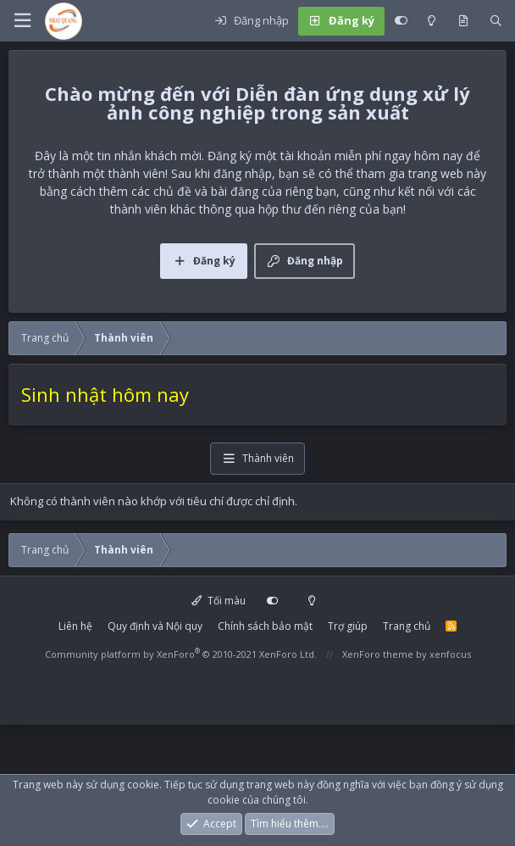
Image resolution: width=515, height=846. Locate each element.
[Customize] (401, 21)
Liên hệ (75, 626)
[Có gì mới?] (463, 21)
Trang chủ (406, 626)
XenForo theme (377, 654)
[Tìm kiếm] (496, 21)
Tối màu (218, 600)
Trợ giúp (348, 626)
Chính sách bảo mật (265, 626)
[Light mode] (432, 21)
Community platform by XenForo (181, 654)
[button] (22, 21)
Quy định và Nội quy (155, 626)
